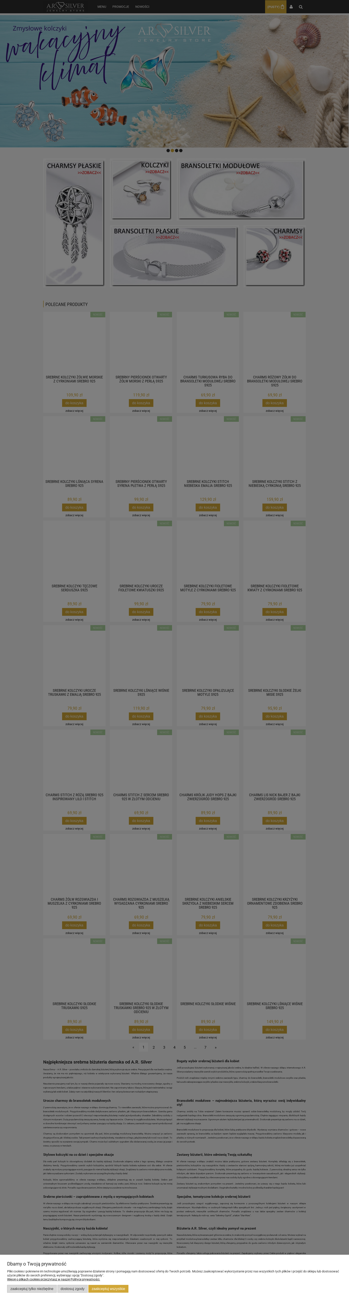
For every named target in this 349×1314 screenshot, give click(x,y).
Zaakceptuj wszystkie (108, 1289)
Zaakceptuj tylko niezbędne (31, 1289)
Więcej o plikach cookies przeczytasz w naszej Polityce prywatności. (53, 1279)
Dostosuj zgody (72, 1289)
